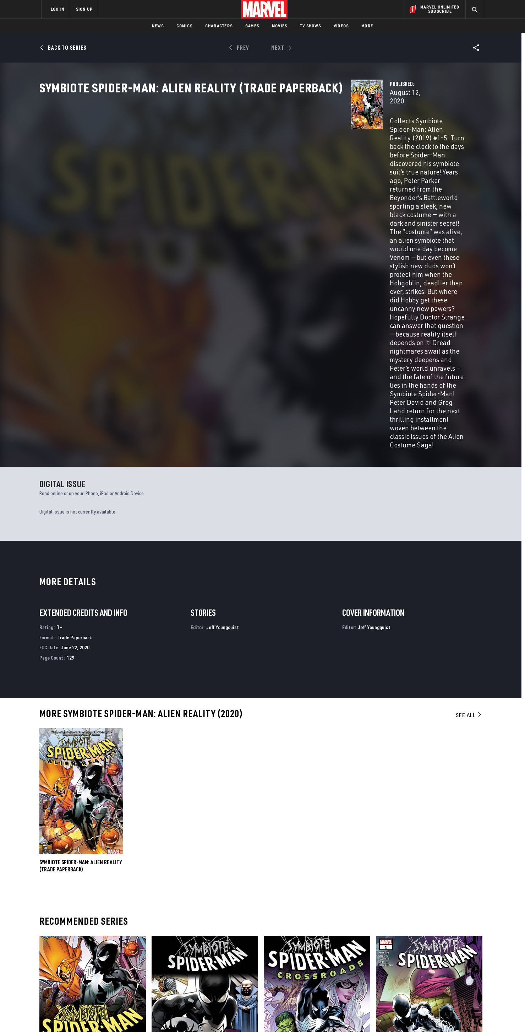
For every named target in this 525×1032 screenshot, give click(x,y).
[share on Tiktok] (399, 985)
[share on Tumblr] (457, 954)
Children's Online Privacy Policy (285, 1015)
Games (252, 25)
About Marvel (115, 937)
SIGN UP (84, 9)
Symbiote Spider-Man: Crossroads (303, 871)
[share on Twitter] (418, 954)
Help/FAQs (111, 947)
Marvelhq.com (183, 957)
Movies (279, 25)
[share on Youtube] (399, 970)
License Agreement (340, 1015)
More (367, 25)
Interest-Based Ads (385, 1015)
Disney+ (175, 947)
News (158, 25)
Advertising (180, 937)
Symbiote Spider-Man (400, 871)
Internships (113, 968)
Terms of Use (95, 1015)
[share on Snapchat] (418, 970)
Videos (341, 25)
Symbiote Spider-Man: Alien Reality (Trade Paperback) (80, 687)
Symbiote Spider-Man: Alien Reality (80, 871)
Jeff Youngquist (223, 449)
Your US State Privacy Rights (175, 1015)
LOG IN (57, 9)
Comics (184, 25)
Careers (108, 957)
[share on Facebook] (399, 955)
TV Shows (310, 25)
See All (469, 536)
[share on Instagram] (438, 954)
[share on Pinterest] (438, 970)
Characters (219, 25)
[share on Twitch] (457, 970)
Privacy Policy (128, 1015)
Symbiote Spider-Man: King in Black (192, 871)
